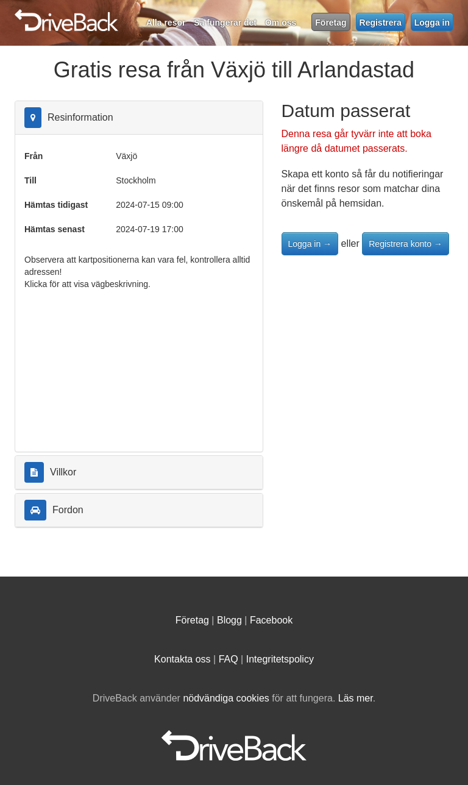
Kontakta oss (182, 659)
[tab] (139, 118)
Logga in (432, 22)
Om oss (280, 22)
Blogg (229, 620)
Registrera (381, 22)
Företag (330, 22)
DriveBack (190, 15)
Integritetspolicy (280, 659)
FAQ (228, 659)
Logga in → (310, 244)
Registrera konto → (405, 244)
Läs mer (355, 698)
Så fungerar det (225, 22)
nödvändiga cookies (226, 698)
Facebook (271, 620)
